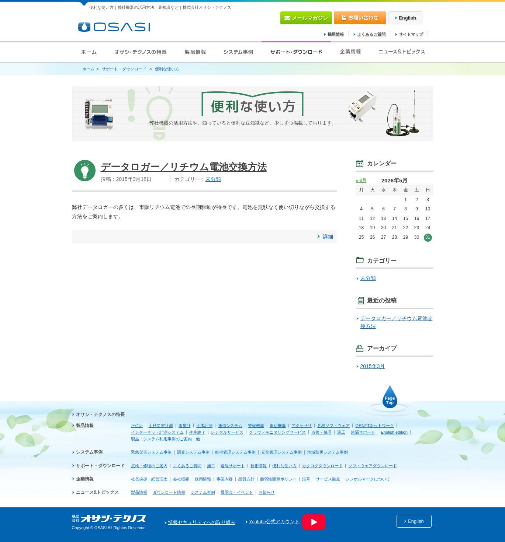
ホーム (88, 69)
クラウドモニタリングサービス (277, 432)
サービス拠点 (328, 479)
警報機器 (256, 425)
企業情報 (85, 479)
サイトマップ (411, 34)
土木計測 (204, 425)
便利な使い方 (167, 69)
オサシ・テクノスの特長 (100, 414)
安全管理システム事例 (281, 452)
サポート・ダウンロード (124, 69)
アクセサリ (301, 425)
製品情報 (85, 425)
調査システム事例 (193, 452)
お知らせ (267, 492)
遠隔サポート (363, 432)
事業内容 (225, 479)
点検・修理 (321, 432)
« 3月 (361, 180)
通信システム (230, 425)
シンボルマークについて (368, 479)
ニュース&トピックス (97, 492)
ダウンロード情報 (169, 492)
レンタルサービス (227, 432)
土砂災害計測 (161, 425)
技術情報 (258, 466)
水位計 (137, 425)
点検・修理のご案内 (149, 466)
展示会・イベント (237, 492)
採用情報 (336, 34)
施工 (341, 432)
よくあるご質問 (371, 34)
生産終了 (197, 432)
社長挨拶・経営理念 (149, 479)
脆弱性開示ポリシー (278, 479)
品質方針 (246, 479)
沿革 (306, 479)
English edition (394, 432)
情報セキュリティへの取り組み (201, 522)
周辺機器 (278, 425)
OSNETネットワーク (374, 425)
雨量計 (185, 425)
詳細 (328, 236)
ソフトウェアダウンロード (372, 466)
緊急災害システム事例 (151, 452)
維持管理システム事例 (235, 452)
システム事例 (89, 452)
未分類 (213, 179)
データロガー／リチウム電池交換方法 (184, 166)
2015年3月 (372, 366)
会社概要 (181, 479)
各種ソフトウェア (333, 425)
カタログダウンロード (322, 466)
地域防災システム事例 (327, 452)
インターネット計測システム (157, 432)
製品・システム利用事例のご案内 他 (165, 439)
